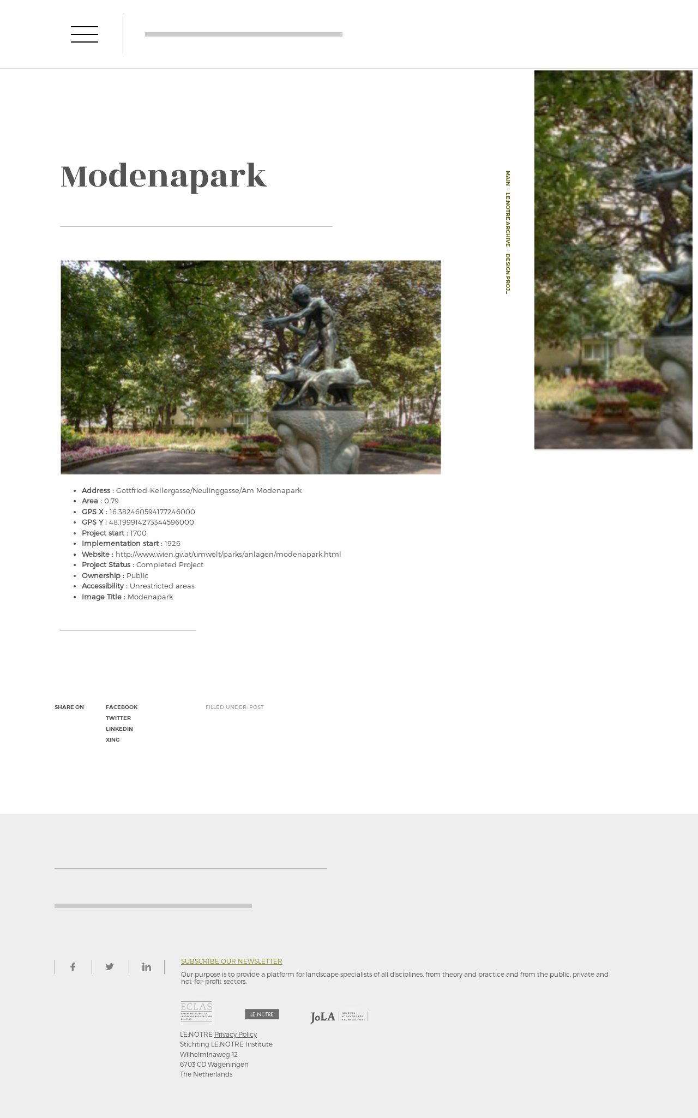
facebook (121, 707)
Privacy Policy (235, 1034)
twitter (118, 718)
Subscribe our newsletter (231, 961)
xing (112, 739)
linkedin (119, 728)
